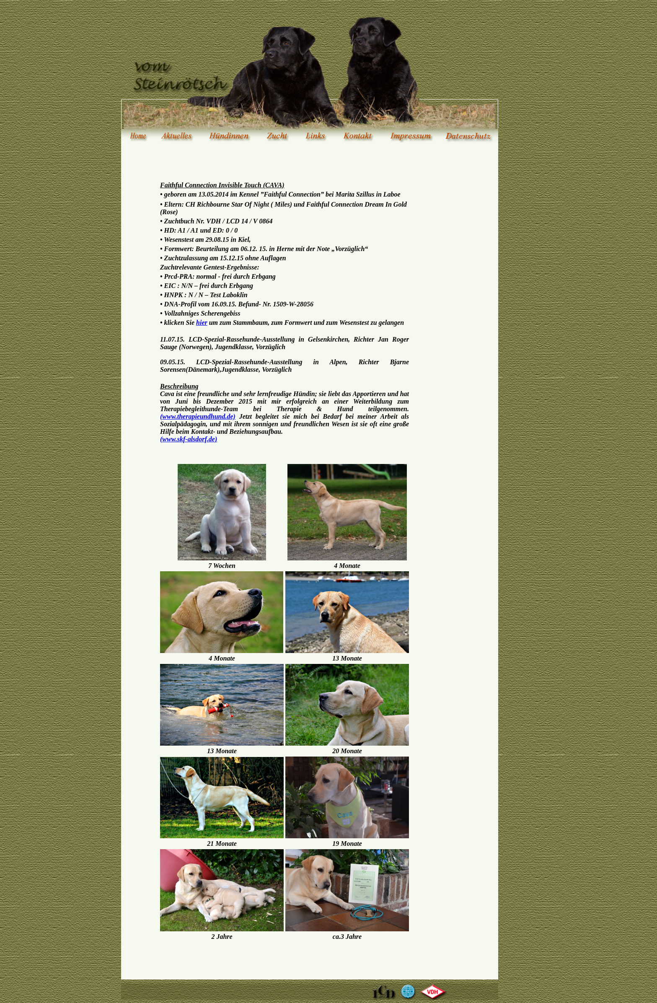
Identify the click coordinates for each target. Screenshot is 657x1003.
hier (201, 322)
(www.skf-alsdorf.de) (188, 439)
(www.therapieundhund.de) (197, 416)
